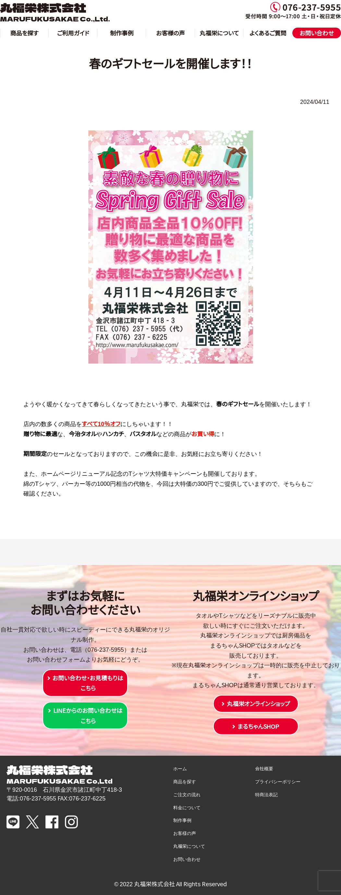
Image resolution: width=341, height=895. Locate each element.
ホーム (180, 768)
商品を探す (24, 33)
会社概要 (264, 768)
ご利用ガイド (73, 33)
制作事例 (121, 33)
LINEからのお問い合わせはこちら (87, 715)
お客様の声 (170, 33)
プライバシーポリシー (277, 781)
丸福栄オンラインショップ (258, 703)
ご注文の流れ (187, 794)
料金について (187, 807)
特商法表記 (266, 794)
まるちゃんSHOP (258, 726)
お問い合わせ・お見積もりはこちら (88, 683)
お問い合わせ (316, 33)
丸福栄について (219, 33)
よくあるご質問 (268, 33)
